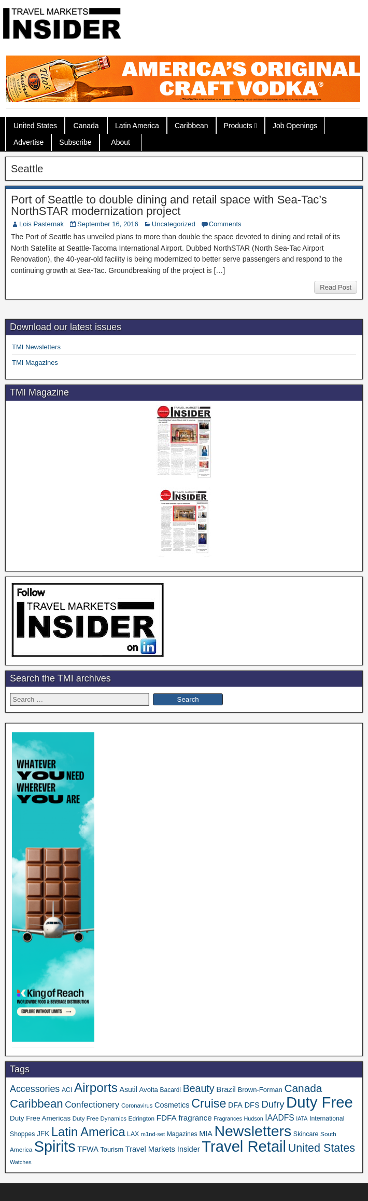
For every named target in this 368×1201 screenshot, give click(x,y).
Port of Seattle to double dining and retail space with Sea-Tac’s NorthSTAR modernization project (169, 205)
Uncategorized (173, 224)
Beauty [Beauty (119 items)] (199, 1088)
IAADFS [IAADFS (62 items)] (279, 1117)
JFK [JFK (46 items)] (43, 1134)
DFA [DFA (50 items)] (235, 1105)
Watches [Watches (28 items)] (21, 1162)
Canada (86, 125)
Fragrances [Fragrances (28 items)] (228, 1118)
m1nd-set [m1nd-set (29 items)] (153, 1134)
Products (238, 125)
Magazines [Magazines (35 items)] (182, 1134)
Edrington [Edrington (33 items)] (141, 1118)
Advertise (28, 142)
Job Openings (295, 125)
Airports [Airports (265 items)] (96, 1088)
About (120, 142)
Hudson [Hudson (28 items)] (253, 1118)
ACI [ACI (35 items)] (67, 1090)
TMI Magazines (35, 362)
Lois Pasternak (41, 224)
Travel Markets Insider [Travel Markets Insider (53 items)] (162, 1149)
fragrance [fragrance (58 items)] (194, 1117)
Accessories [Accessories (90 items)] (35, 1089)
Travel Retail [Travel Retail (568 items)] (244, 1146)
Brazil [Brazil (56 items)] (226, 1089)
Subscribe (75, 142)
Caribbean (191, 125)
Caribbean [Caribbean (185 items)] (36, 1103)
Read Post (335, 287)
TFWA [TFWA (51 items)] (87, 1149)
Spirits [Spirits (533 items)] (55, 1146)
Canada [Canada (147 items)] (303, 1088)
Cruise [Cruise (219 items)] (208, 1103)
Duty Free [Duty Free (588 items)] (319, 1102)
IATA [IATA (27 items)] (301, 1118)
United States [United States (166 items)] (321, 1147)
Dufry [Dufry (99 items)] (272, 1104)
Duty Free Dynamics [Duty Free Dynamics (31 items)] (99, 1118)
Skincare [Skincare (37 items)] (306, 1134)
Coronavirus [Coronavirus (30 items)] (136, 1105)
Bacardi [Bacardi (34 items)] (170, 1090)
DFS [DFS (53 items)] (252, 1105)
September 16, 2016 (107, 224)
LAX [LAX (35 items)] (133, 1134)
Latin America (137, 125)
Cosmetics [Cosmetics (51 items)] (172, 1105)
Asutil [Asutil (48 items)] (128, 1089)
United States (35, 125)
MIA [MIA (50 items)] (205, 1133)
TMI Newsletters (36, 347)
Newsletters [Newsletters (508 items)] (252, 1131)
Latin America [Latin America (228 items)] (88, 1132)
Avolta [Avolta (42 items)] (148, 1090)
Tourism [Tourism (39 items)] (111, 1149)
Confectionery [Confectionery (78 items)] (92, 1105)
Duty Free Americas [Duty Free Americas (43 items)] (40, 1118)
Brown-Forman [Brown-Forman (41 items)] (259, 1090)
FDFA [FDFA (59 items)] (167, 1117)
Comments (225, 224)
